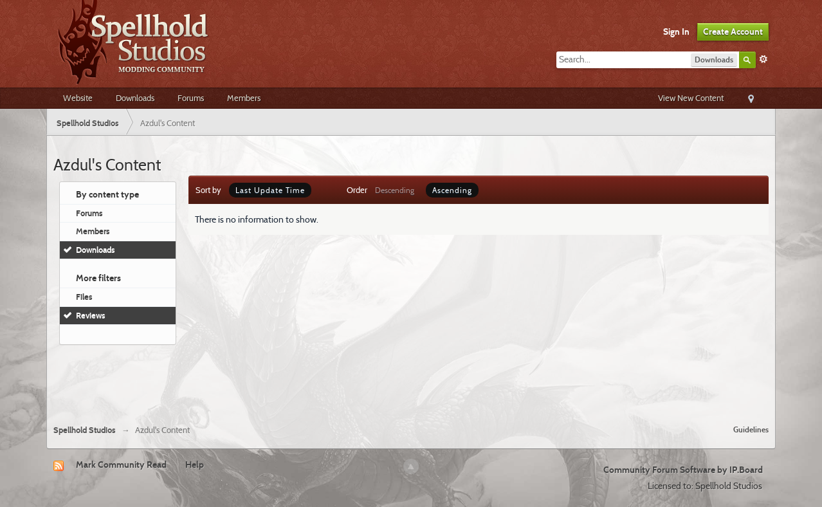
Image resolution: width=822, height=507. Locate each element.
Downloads (135, 98)
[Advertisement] (411, 380)
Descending (394, 190)
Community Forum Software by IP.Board (683, 469)
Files (84, 296)
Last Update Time (270, 190)
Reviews (90, 315)
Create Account (733, 31)
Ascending (452, 190)
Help (194, 464)
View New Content (691, 98)
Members (243, 98)
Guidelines (751, 429)
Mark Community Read (121, 464)
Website (78, 98)
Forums (191, 98)
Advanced (763, 59)
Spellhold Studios (84, 430)
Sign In (676, 31)
